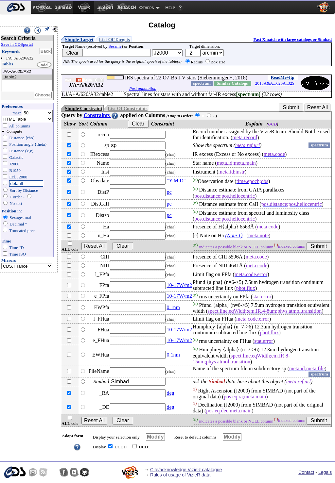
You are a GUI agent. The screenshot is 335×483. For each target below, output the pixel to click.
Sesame (115, 46)
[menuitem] (15, 7)
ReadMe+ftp (282, 77)
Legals (325, 472)
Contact (306, 472)
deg (170, 393)
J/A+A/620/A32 (27, 72)
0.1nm (173, 307)
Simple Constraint (83, 108)
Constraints (101, 115)
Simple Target (79, 39)
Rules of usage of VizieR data (180, 474)
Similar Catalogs (232, 83)
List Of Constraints (127, 108)
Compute (14, 131)
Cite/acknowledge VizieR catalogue (186, 469)
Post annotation (142, 88)
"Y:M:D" (176, 180)
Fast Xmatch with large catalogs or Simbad (292, 39)
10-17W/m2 (179, 285)
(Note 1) (233, 235)
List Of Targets (114, 39)
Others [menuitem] (146, 7)
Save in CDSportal (17, 44)
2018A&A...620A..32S (274, 83)
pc (169, 192)
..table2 (27, 77)
